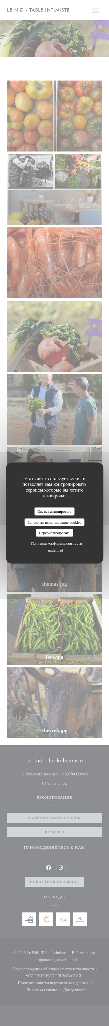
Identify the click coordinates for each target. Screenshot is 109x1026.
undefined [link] (55, 550)
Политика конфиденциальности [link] (56, 543)
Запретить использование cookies (54, 522)
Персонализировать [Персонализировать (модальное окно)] (54, 533)
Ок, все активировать (54, 511)
